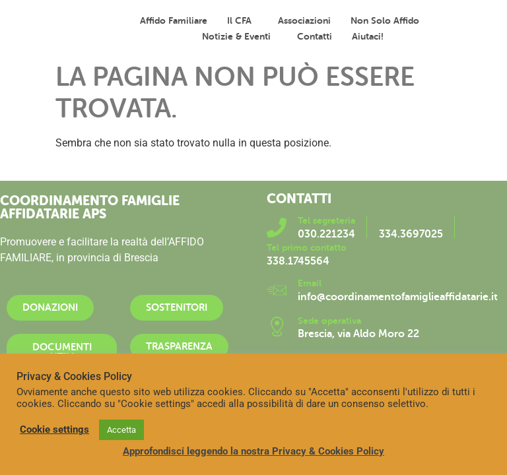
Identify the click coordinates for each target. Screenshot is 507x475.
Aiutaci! (368, 36)
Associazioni (304, 20)
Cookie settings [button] (54, 429)
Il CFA (242, 20)
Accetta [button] (121, 430)
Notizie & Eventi (239, 36)
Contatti (314, 36)
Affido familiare (173, 20)
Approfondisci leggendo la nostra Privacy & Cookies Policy (253, 451)
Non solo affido (388, 20)
